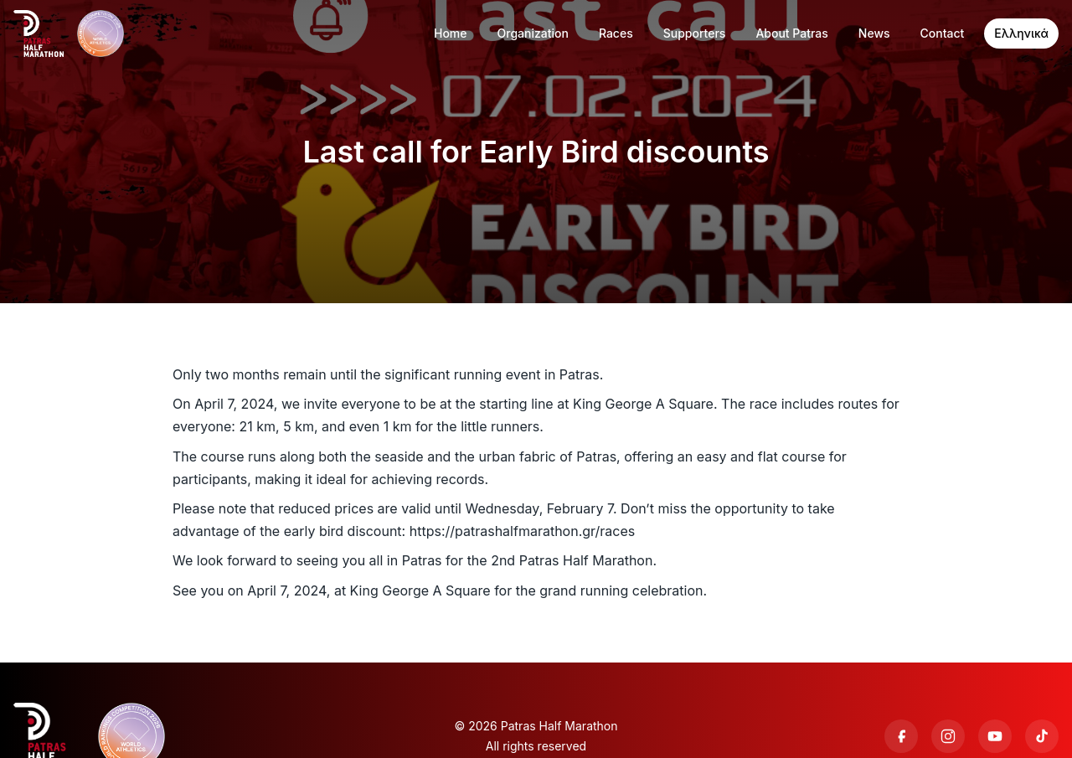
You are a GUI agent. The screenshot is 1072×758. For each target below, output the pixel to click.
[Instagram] (948, 736)
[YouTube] (995, 736)
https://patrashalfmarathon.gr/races (523, 531)
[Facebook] (901, 736)
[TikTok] (1042, 736)
